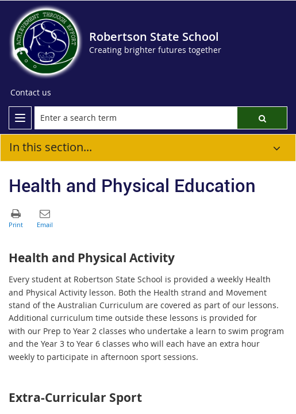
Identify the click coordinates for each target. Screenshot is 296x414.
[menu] (20, 117)
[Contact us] (31, 92)
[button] (262, 117)
